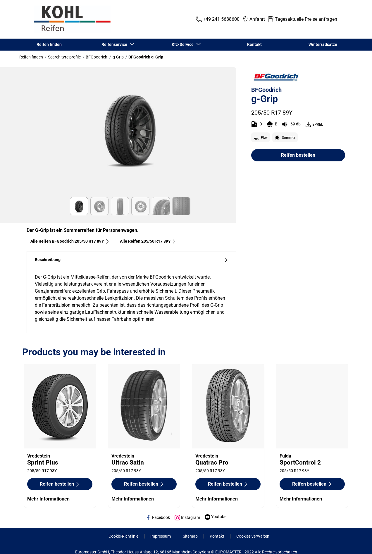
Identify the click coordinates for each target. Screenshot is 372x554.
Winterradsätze (323, 44)
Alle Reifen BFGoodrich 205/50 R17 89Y (69, 241)
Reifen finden (49, 44)
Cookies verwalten (252, 536)
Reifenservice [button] (115, 44)
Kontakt (254, 44)
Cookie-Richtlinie (123, 536)
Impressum (160, 536)
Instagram (187, 517)
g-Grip (118, 57)
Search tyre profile (64, 57)
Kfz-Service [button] (183, 44)
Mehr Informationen (48, 499)
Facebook (158, 517)
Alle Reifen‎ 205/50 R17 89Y (148, 241)
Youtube (215, 516)
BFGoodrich (96, 57)
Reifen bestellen (298, 155)
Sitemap (190, 536)
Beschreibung (131, 259)
